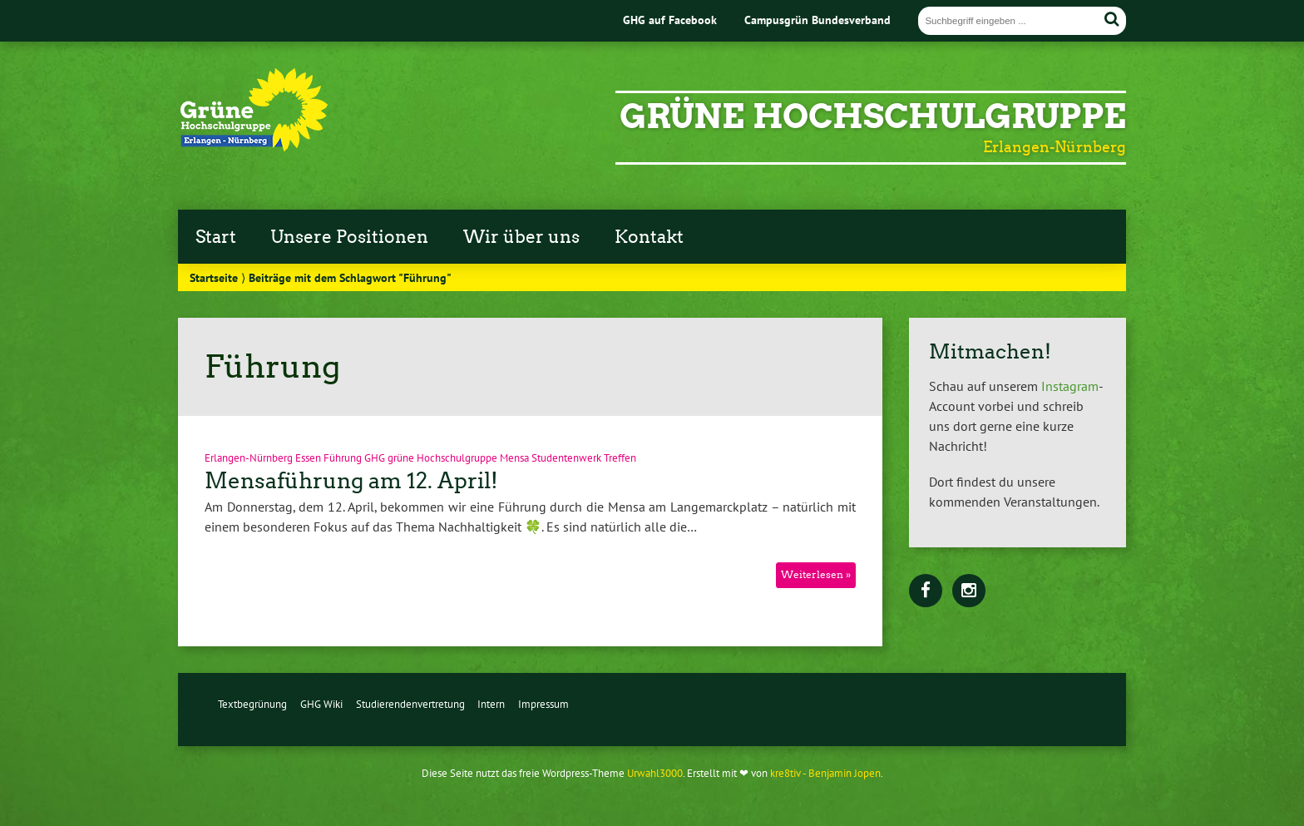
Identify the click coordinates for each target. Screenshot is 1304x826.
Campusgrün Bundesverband (817, 19)
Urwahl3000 (655, 773)
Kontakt (649, 237)
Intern (491, 704)
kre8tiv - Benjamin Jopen (825, 773)
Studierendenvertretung (410, 704)
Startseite (214, 277)
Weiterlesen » (816, 574)
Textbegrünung (252, 704)
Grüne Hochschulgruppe (873, 116)
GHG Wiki (321, 704)
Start (215, 237)
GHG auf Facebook (670, 19)
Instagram (1070, 386)
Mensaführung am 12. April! (351, 480)
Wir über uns (521, 237)
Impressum (543, 704)
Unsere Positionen (349, 237)
